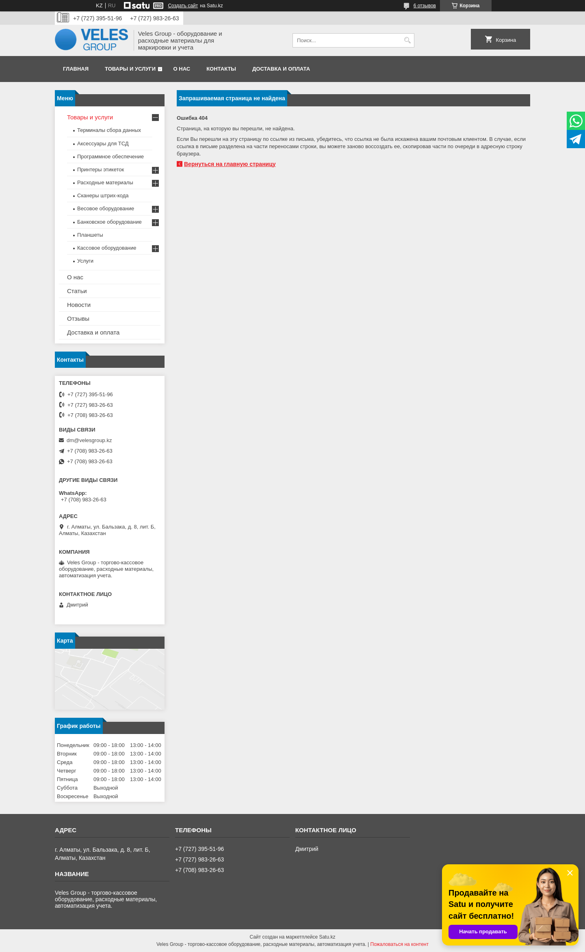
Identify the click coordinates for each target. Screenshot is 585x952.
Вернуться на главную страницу (230, 164)
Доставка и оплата (281, 69)
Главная (76, 69)
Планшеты (90, 235)
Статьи (77, 290)
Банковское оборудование (109, 222)
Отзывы (78, 318)
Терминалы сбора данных (109, 130)
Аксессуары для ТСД (103, 143)
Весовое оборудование (105, 208)
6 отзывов (425, 6)
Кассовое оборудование (106, 248)
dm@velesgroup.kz (89, 440)
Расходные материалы (105, 182)
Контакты (221, 69)
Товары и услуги (130, 69)
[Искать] (407, 40)
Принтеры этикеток (100, 169)
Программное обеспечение (110, 156)
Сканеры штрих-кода (102, 195)
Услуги (85, 261)
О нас (182, 69)
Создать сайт (183, 6)
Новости (79, 304)
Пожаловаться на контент (399, 944)
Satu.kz (327, 937)
